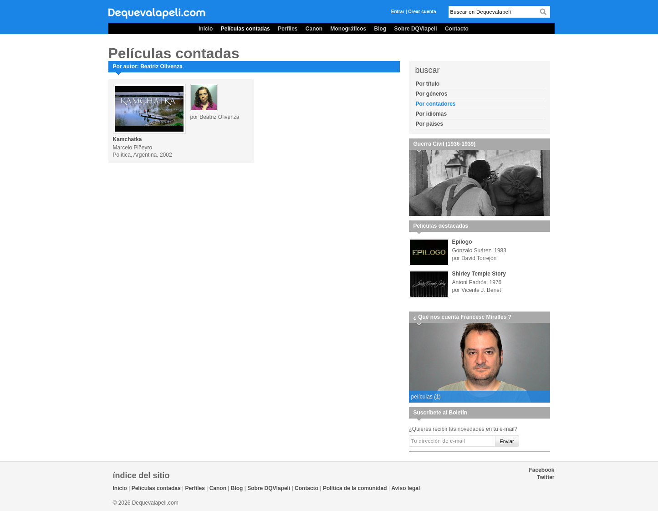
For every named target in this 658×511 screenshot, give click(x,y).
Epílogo (462, 242)
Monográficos (349, 29)
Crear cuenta (422, 11)
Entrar (397, 11)
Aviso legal (405, 488)
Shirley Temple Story (479, 274)
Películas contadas (245, 29)
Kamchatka (127, 139)
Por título (428, 84)
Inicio (206, 29)
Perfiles (287, 29)
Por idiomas (431, 114)
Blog (380, 29)
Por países (430, 124)
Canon (314, 29)
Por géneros (432, 94)
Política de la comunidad (355, 488)
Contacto (457, 29)
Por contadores (436, 104)
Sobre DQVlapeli (415, 29)
